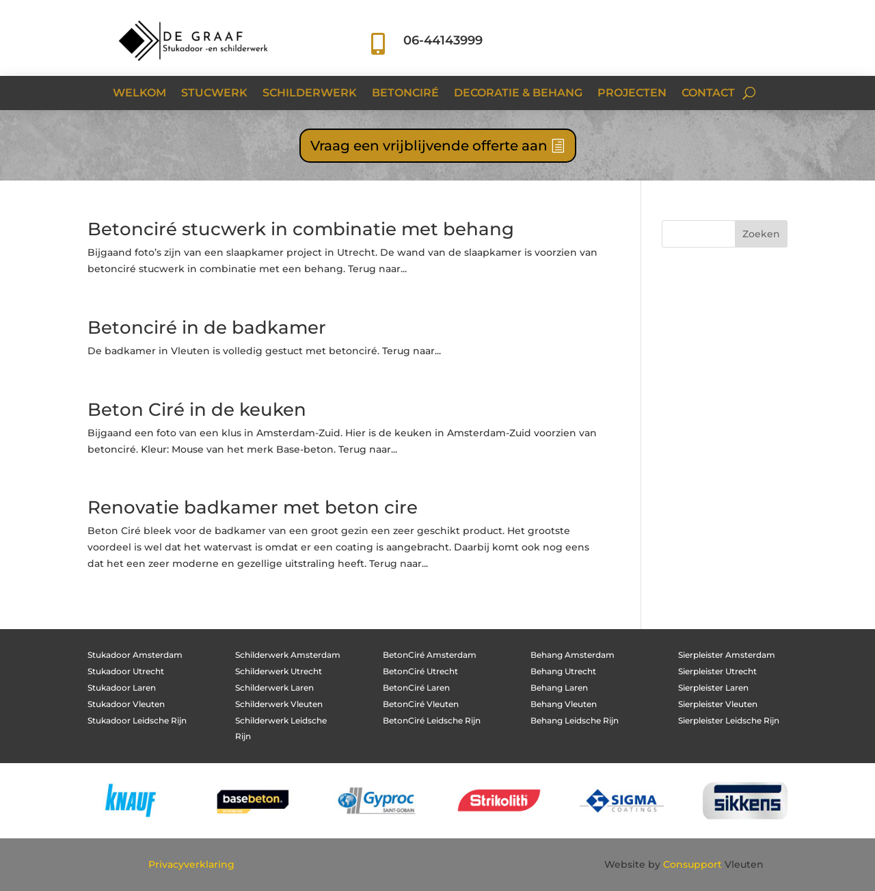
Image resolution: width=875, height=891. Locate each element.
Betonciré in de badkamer (207, 327)
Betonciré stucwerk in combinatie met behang (301, 229)
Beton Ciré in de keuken (197, 410)
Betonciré (405, 93)
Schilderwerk (309, 93)
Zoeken (761, 234)
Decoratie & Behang (518, 93)
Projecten (632, 93)
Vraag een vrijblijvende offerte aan (429, 145)
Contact (708, 93)
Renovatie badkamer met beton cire (253, 507)
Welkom (139, 93)
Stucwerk (214, 93)
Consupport (692, 864)
